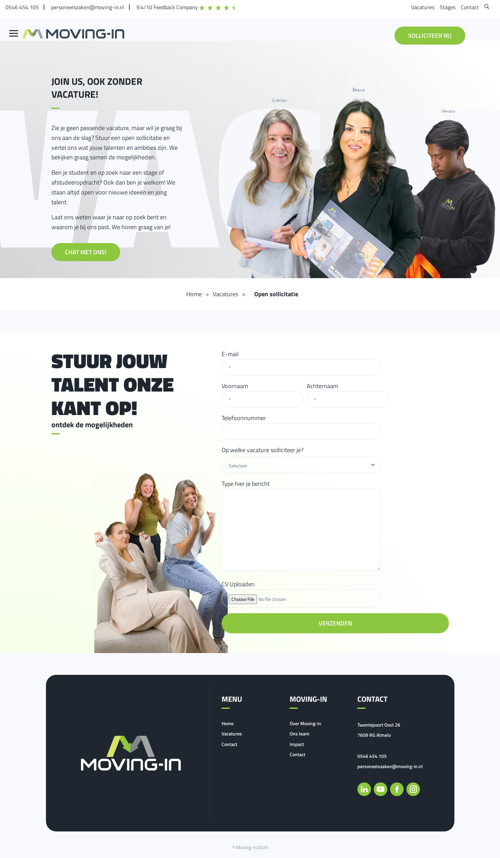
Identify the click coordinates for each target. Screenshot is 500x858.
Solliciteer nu (430, 35)
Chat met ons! (86, 252)
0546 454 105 (22, 7)
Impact (297, 744)
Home (227, 723)
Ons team (299, 733)
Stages (447, 7)
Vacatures (422, 7)
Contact (470, 7)
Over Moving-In (305, 723)
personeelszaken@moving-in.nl (87, 7)
